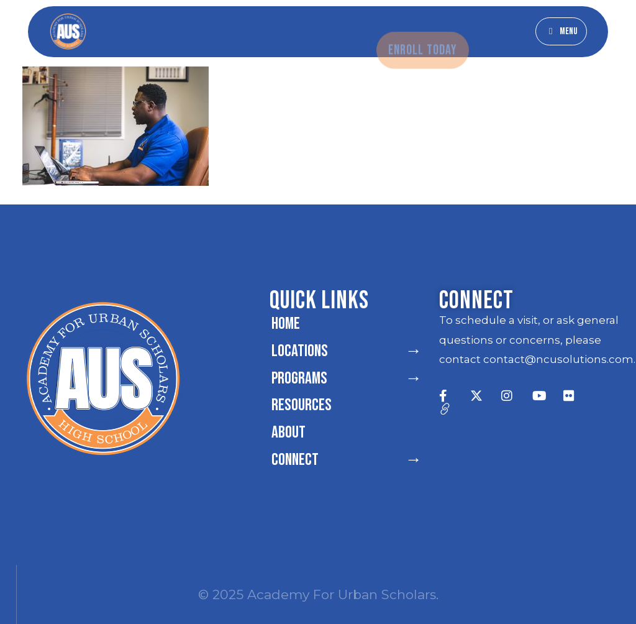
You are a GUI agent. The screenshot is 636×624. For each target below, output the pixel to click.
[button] (561, 31)
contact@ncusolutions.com (558, 359)
